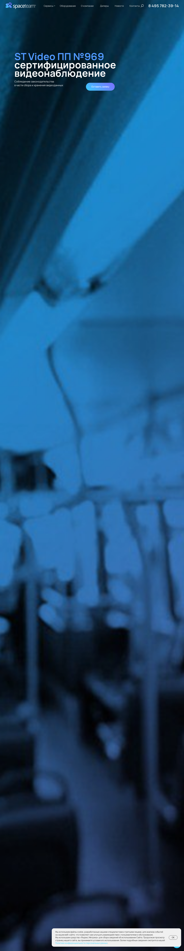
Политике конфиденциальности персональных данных (81, 943)
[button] (100, 87)
